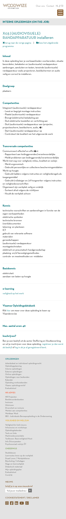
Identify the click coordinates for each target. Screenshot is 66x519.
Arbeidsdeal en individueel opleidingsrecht (23, 363)
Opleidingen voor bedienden (17, 377)
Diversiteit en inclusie (14, 408)
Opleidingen (12, 359)
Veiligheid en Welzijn (17, 420)
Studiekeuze (10, 453)
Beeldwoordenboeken (14, 399)
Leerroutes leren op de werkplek (19, 455)
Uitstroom (9, 405)
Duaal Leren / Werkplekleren (17, 458)
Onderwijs (11, 448)
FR (62, 6)
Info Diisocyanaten (13, 441)
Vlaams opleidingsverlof (15, 385)
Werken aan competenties (16, 410)
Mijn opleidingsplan (13, 469)
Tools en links (11, 433)
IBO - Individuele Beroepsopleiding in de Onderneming (28, 416)
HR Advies (10, 392)
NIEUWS (9, 482)
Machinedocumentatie (14, 436)
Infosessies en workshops (16, 427)
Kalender (9, 380)
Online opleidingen (13, 374)
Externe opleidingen (13, 372)
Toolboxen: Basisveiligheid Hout (18, 439)
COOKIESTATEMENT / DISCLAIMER (22, 497)
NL (57, 6)
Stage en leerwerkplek (14, 464)
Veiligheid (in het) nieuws (16, 425)
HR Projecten (11, 397)
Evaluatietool (10, 388)
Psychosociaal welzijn (15, 444)
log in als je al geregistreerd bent (30, 347)
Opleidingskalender (13, 430)
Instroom (9, 402)
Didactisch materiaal (13, 467)
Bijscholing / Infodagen (15, 461)
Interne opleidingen (13, 369)
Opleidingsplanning (13, 366)
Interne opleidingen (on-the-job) (26, 21)
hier (9, 310)
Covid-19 (8, 475)
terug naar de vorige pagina (17, 42)
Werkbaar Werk (11, 413)
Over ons (40, 6)
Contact (50, 6)
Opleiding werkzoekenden (16, 382)
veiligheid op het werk (13, 293)
